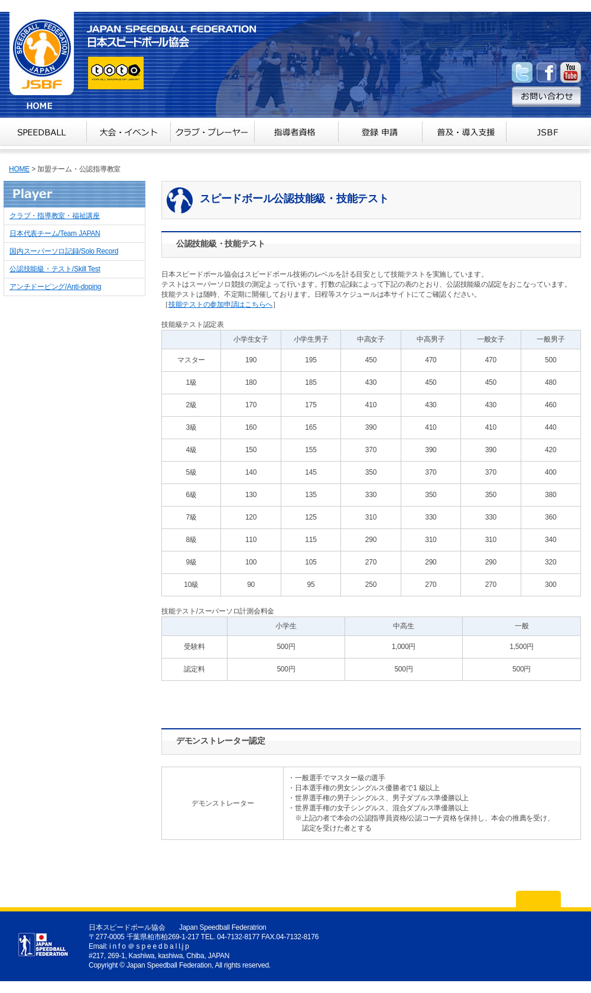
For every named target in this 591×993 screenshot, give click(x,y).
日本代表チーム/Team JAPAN (54, 233)
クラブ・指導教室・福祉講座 (54, 216)
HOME (19, 169)
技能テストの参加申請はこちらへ (220, 304)
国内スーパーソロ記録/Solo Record (63, 251)
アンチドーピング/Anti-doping (55, 287)
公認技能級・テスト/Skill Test (54, 269)
